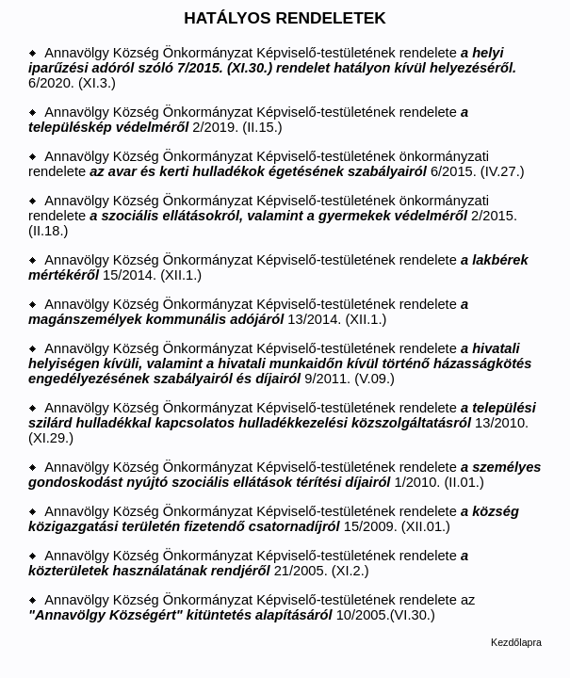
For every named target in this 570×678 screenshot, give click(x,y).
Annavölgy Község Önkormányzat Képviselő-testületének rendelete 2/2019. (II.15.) (248, 120)
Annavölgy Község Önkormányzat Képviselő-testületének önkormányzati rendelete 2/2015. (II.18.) (272, 215)
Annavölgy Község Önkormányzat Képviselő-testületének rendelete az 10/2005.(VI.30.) (251, 607)
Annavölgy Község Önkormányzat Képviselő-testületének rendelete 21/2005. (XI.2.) (248, 563)
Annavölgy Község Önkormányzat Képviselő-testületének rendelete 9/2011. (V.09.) (279, 363)
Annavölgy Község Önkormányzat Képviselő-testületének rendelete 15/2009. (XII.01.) (273, 519)
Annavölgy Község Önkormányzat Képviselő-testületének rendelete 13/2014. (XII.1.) (248, 312)
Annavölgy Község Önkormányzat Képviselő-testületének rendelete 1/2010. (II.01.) (284, 475)
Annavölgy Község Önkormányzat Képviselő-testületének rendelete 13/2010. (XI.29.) (282, 422)
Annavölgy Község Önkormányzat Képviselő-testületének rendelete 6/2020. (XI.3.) (272, 67)
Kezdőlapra (516, 642)
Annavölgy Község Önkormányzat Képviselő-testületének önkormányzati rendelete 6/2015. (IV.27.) (276, 164)
